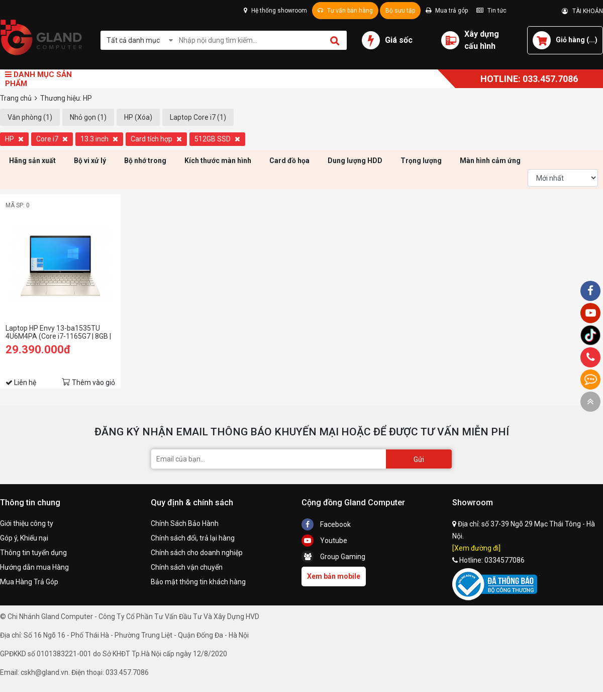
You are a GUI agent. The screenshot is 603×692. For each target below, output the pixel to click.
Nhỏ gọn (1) (88, 117)
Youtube (324, 540)
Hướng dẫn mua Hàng (34, 567)
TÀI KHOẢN (582, 11)
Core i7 (52, 139)
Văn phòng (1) (30, 117)
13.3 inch (99, 139)
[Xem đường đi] (476, 548)
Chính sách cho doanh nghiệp (197, 553)
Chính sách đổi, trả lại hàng (193, 538)
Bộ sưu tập (400, 10)
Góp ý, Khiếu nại (24, 538)
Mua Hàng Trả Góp (29, 582)
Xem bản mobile (333, 576)
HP (14, 139)
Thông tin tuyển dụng (33, 553)
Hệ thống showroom (275, 10)
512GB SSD (217, 139)
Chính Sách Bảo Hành (185, 523)
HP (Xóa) (138, 117)
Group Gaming (333, 557)
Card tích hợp (156, 139)
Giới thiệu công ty (26, 523)
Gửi (419, 459)
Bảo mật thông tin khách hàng (198, 582)
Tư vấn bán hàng (345, 10)
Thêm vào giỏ (93, 382)
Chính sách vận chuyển (187, 567)
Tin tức (491, 10)
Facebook (326, 524)
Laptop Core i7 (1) (198, 117)
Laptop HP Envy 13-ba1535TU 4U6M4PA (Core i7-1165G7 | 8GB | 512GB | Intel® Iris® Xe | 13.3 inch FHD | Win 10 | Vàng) (58, 332)
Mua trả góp (447, 10)
